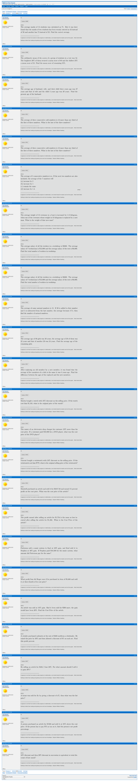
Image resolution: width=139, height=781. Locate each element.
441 (24, 13)
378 (13, 13)
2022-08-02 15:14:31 (7, 108)
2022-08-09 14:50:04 (7, 389)
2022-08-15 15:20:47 (7, 567)
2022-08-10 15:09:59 (7, 417)
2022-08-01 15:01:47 (7, 77)
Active (128, 8)
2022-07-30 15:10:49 (7, 15)
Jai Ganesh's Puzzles (11, 11)
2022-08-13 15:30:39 (7, 505)
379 (15, 13)
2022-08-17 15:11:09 (7, 624)
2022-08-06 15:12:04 (7, 296)
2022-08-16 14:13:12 (7, 595)
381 (19, 13)
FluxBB (135, 777)
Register (22, 6)
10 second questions (22, 11)
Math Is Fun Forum (8, 3)
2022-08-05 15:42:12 (7, 265)
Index (3, 6)
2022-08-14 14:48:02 (7, 536)
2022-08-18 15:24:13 (7, 655)
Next (26, 13)
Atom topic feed (133, 775)
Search (17, 6)
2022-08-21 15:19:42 (7, 743)
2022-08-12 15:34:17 (7, 477)
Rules (12, 6)
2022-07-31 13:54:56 (7, 46)
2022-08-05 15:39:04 (7, 234)
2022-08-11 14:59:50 (7, 448)
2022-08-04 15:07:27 (7, 203)
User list (8, 6)
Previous (8, 13)
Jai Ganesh (5, 17)
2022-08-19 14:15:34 (7, 683)
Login (26, 6)
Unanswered (134, 8)
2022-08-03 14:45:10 (7, 164)
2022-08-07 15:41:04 (7, 327)
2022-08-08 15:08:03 (7, 358)
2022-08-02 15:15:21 (7, 136)
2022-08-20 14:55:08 (7, 712)
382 (21, 13)
